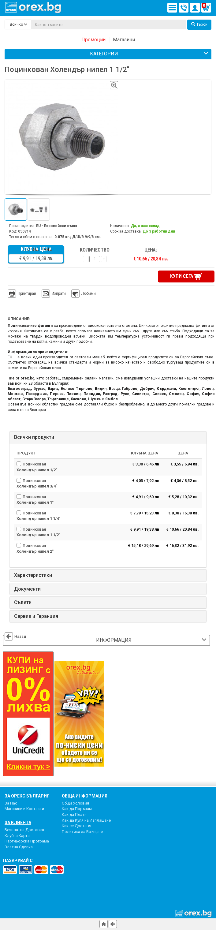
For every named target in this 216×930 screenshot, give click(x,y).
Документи (27, 589)
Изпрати (59, 293)
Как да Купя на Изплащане (86, 820)
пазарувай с (18, 860)
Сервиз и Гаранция (36, 616)
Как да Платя (74, 814)
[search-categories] (18, 24)
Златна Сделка (19, 847)
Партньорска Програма (27, 841)
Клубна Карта (17, 835)
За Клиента (18, 822)
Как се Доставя (76, 826)
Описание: (19, 319)
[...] (108, 24)
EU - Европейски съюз (56, 226)
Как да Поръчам (77, 808)
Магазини (124, 40)
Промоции (93, 40)
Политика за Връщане (82, 831)
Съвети (23, 602)
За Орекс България (27, 796)
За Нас (11, 803)
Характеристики (33, 575)
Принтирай (22, 293)
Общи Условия (75, 803)
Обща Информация (84, 796)
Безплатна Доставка (24, 829)
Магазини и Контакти (24, 808)
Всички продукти (34, 437)
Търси (199, 24)
